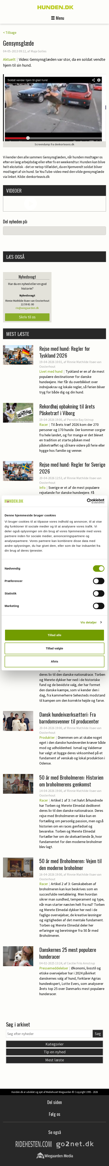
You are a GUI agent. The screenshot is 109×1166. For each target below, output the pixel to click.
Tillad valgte (54, 648)
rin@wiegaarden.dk (27, 308)
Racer (43, 424)
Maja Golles (38, 51)
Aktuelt (9, 59)
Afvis (54, 661)
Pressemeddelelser (53, 968)
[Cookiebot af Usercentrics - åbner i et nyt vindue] (86, 501)
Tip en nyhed (55, 1051)
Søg (98, 1033)
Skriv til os (27, 317)
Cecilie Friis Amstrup (81, 963)
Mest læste (54, 1059)
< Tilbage (9, 32)
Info (42, 487)
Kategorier (54, 1043)
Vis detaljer (89, 622)
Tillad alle (54, 635)
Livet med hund (51, 371)
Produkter (47, 737)
